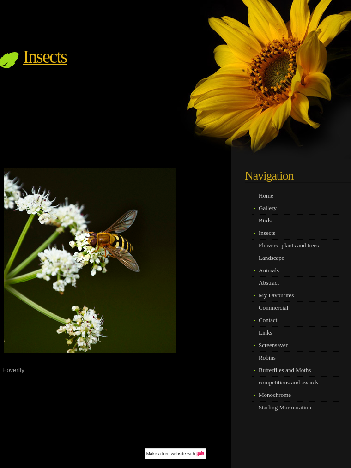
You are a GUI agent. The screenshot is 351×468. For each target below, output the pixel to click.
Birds (265, 220)
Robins (267, 357)
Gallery (268, 207)
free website (174, 453)
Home (266, 195)
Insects (45, 56)
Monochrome (275, 394)
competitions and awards (288, 382)
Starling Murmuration (285, 407)
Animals (269, 270)
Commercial (273, 307)
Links (265, 332)
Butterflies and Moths (285, 369)
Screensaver (273, 345)
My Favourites (276, 295)
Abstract (269, 282)
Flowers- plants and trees (289, 245)
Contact (268, 320)
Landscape (271, 257)
